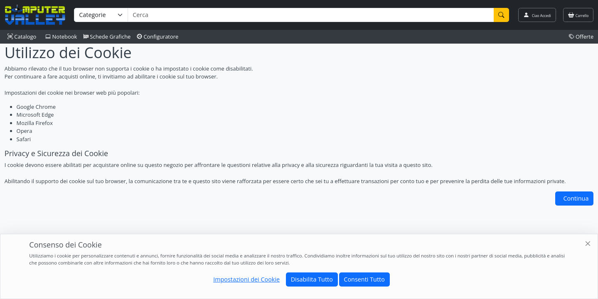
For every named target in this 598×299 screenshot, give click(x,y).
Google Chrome (36, 106)
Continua (575, 198)
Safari (24, 139)
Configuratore (158, 36)
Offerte (581, 36)
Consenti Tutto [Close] (364, 279)
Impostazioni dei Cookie (246, 279)
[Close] (588, 244)
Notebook (61, 36)
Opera (24, 131)
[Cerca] (501, 15)
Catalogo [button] (21, 36)
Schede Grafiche (107, 36)
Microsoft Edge (35, 114)
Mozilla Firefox (35, 123)
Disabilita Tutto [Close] (312, 279)
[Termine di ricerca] (311, 15)
